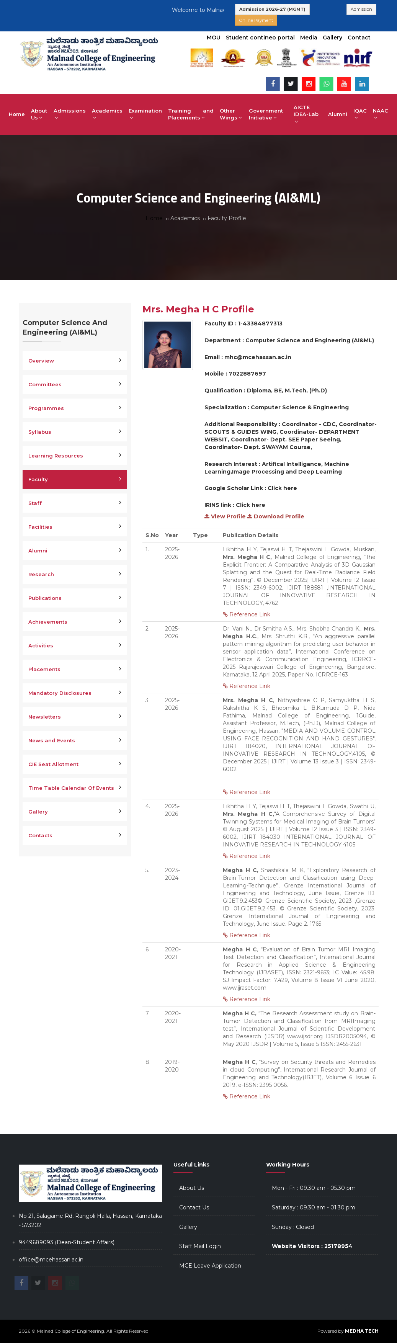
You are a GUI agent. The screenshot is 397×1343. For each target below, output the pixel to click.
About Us (39, 114)
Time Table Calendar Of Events (71, 788)
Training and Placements (191, 114)
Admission (361, 9)
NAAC (380, 114)
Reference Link (246, 614)
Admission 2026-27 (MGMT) (272, 9)
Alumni (337, 114)
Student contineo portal (260, 37)
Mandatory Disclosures (59, 693)
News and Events (51, 740)
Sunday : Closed (293, 1227)
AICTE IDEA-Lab (306, 114)
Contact (359, 37)
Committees (45, 384)
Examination (145, 114)
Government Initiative (266, 114)
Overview (41, 361)
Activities (40, 645)
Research (41, 574)
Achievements (47, 622)
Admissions (70, 114)
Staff (35, 503)
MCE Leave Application (210, 1265)
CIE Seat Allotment (53, 764)
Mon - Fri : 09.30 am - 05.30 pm (314, 1188)
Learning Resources (55, 456)
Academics (107, 114)
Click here (282, 488)
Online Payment (256, 20)
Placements (44, 669)
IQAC (360, 114)
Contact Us (194, 1207)
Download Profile (275, 516)
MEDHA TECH (362, 1331)
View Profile (225, 516)
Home (17, 114)
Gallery (332, 37)
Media (308, 37)
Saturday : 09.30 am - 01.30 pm (313, 1207)
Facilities (40, 527)
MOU (214, 37)
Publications (45, 598)
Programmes (46, 408)
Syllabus (39, 432)
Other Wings (231, 114)
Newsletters (44, 717)
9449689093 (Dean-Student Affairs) (66, 1242)
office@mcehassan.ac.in (51, 1259)
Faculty (38, 479)
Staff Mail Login (200, 1246)
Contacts (40, 835)
